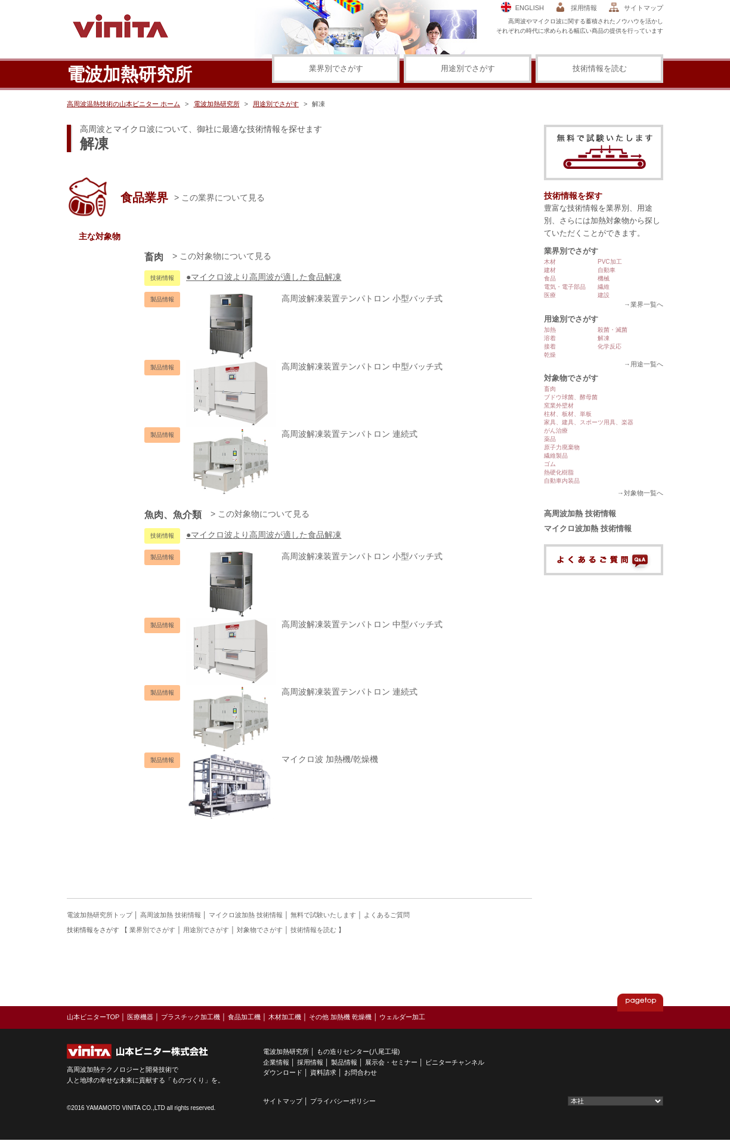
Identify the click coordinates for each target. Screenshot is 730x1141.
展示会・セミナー (391, 1062)
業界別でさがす (336, 68)
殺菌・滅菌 (612, 329)
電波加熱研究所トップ (99, 914)
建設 (604, 295)
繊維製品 (556, 455)
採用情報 (584, 7)
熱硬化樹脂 (559, 472)
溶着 (550, 338)
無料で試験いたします (323, 914)
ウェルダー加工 (402, 1016)
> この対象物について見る (221, 256)
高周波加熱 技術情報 (580, 513)
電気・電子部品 (565, 286)
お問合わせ (360, 1072)
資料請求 (323, 1072)
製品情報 (344, 1062)
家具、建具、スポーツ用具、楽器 (588, 422)
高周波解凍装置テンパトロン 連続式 (301, 434)
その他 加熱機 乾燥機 (340, 1016)
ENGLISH (529, 7)
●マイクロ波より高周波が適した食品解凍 (263, 277)
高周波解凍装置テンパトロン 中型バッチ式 (314, 366)
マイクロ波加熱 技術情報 (588, 528)
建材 (550, 270)
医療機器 (140, 1016)
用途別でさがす (468, 68)
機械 (604, 278)
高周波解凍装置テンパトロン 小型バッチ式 (314, 298)
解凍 (604, 338)
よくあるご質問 (387, 914)
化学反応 (609, 346)
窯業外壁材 (559, 405)
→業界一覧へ (643, 304)
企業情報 (276, 1062)
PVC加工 (610, 261)
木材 (550, 261)
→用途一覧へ (643, 364)
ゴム (550, 464)
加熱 (550, 329)
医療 (550, 295)
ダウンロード (282, 1072)
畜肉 (550, 389)
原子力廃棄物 (562, 447)
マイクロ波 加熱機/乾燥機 (282, 759)
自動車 (606, 270)
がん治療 (556, 430)
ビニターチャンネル (454, 1062)
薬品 (550, 439)
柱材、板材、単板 (568, 414)
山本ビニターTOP (93, 1016)
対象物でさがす (571, 378)
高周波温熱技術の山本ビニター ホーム (123, 103)
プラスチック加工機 (190, 1016)
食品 (550, 278)
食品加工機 (244, 1016)
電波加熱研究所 (217, 103)
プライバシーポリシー (343, 1101)
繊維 (604, 286)
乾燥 (550, 354)
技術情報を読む (600, 68)
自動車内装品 (562, 480)
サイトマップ (643, 7)
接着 (550, 346)
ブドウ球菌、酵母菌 (571, 397)
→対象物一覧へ (640, 493)
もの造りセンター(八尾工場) (358, 1051)
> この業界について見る (219, 197)
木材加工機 (284, 1016)
